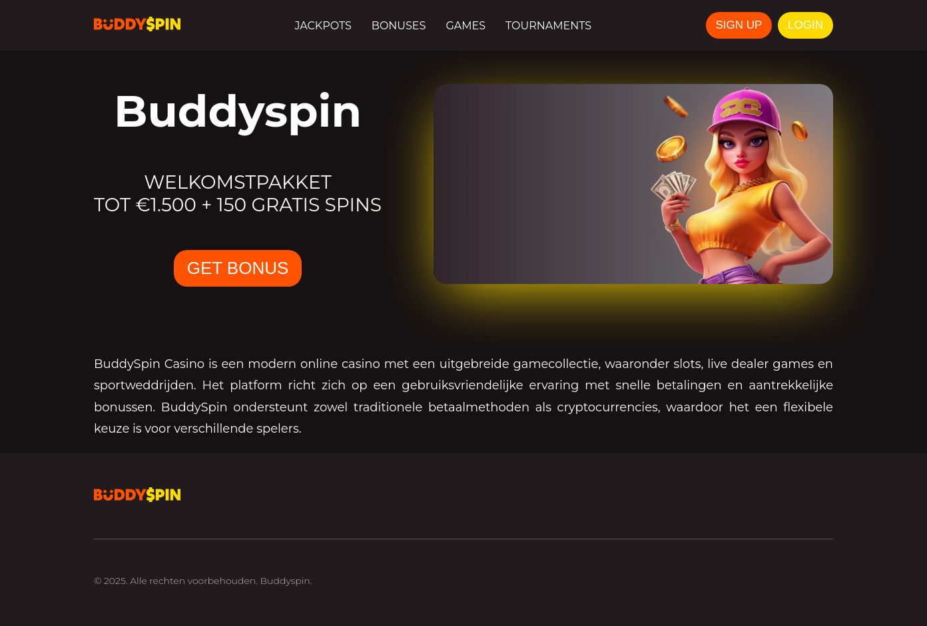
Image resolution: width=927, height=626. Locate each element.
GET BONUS (238, 268)
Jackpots (322, 25)
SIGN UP (739, 25)
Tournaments (548, 25)
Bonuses (399, 25)
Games (465, 25)
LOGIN (805, 25)
